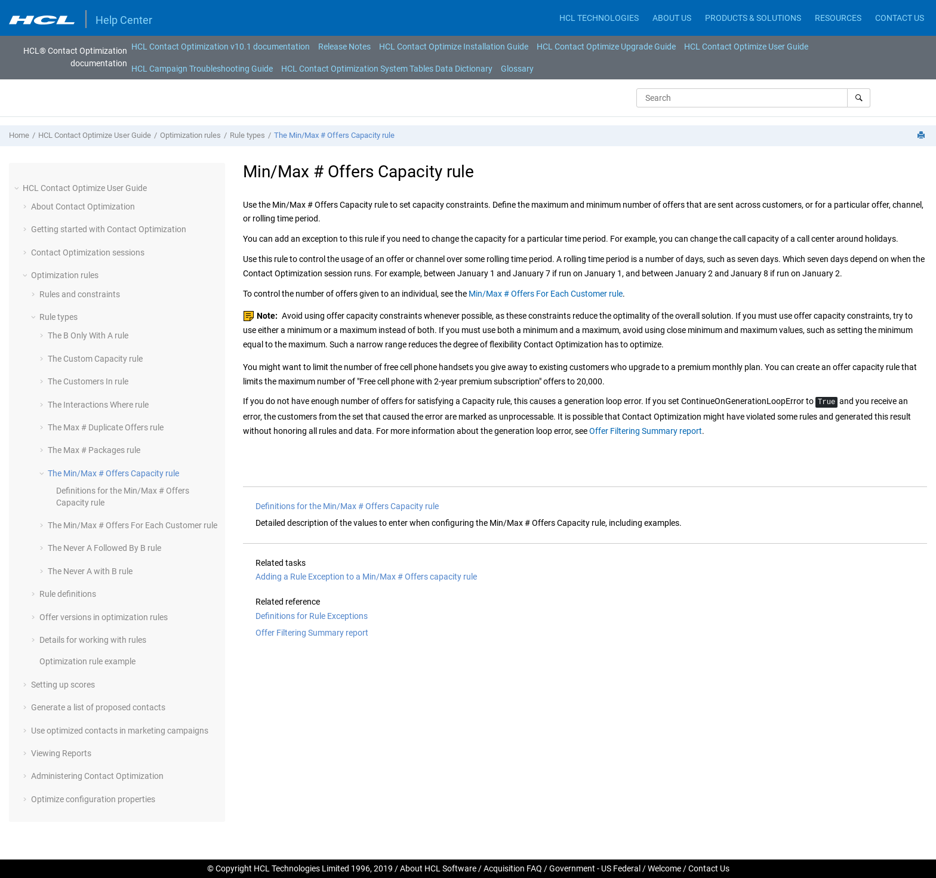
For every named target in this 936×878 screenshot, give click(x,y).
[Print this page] (922, 135)
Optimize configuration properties (93, 799)
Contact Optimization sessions (87, 252)
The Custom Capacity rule (95, 358)
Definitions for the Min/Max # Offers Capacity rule (347, 506)
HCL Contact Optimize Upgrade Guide (606, 46)
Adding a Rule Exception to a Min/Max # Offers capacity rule (366, 576)
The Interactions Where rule (98, 404)
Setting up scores (63, 684)
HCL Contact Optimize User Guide (746, 46)
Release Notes (344, 46)
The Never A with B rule (90, 571)
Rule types (247, 135)
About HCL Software (438, 868)
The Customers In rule (88, 381)
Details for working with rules (92, 640)
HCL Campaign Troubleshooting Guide (202, 68)
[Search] (858, 97)
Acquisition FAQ (513, 868)
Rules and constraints (79, 294)
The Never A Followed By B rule (104, 548)
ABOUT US (671, 18)
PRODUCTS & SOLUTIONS (753, 18)
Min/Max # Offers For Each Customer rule (546, 293)
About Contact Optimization (83, 206)
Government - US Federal (595, 868)
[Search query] (753, 97)
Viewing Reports (61, 753)
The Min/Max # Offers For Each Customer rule (132, 525)
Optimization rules (190, 135)
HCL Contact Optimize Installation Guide (453, 46)
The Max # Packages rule (94, 450)
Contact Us (708, 868)
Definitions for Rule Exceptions (311, 616)
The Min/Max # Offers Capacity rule (334, 135)
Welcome (664, 868)
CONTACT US (899, 18)
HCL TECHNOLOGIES (599, 18)
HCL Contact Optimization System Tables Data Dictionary (386, 68)
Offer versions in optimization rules (103, 617)
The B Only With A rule (88, 335)
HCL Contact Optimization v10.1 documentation (220, 46)
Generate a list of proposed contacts (98, 707)
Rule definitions (67, 594)
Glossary (517, 68)
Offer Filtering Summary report (645, 431)
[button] (18, 188)
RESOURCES (838, 18)
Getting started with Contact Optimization (108, 229)
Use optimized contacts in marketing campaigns (119, 730)
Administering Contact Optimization (97, 776)
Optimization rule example (87, 661)
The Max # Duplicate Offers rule (106, 427)
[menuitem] (220, 46)
